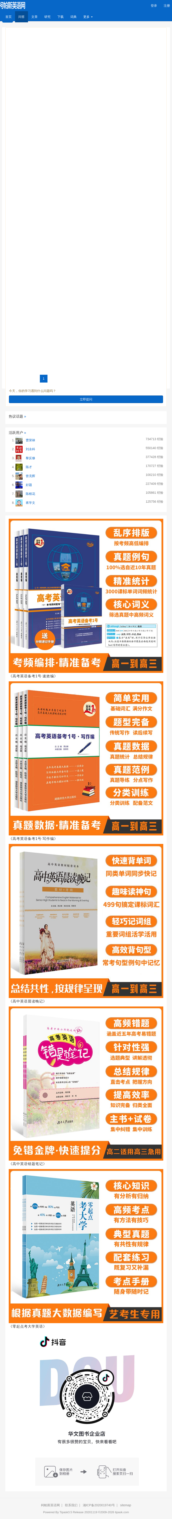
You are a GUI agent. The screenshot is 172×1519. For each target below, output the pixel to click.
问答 (21, 17)
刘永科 (30, 449)
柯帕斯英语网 (50, 1505)
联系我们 (71, 1505)
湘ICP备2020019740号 (99, 1505)
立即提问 (86, 399)
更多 (88, 17)
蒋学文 (30, 502)
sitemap (125, 1505)
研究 (47, 17)
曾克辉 (30, 476)
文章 (34, 17)
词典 (73, 17)
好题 (29, 485)
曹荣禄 (30, 440)
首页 (10, 16)
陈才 (29, 467)
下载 (60, 17)
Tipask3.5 (66, 1512)
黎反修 (30, 458)
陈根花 (30, 494)
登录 (154, 5)
